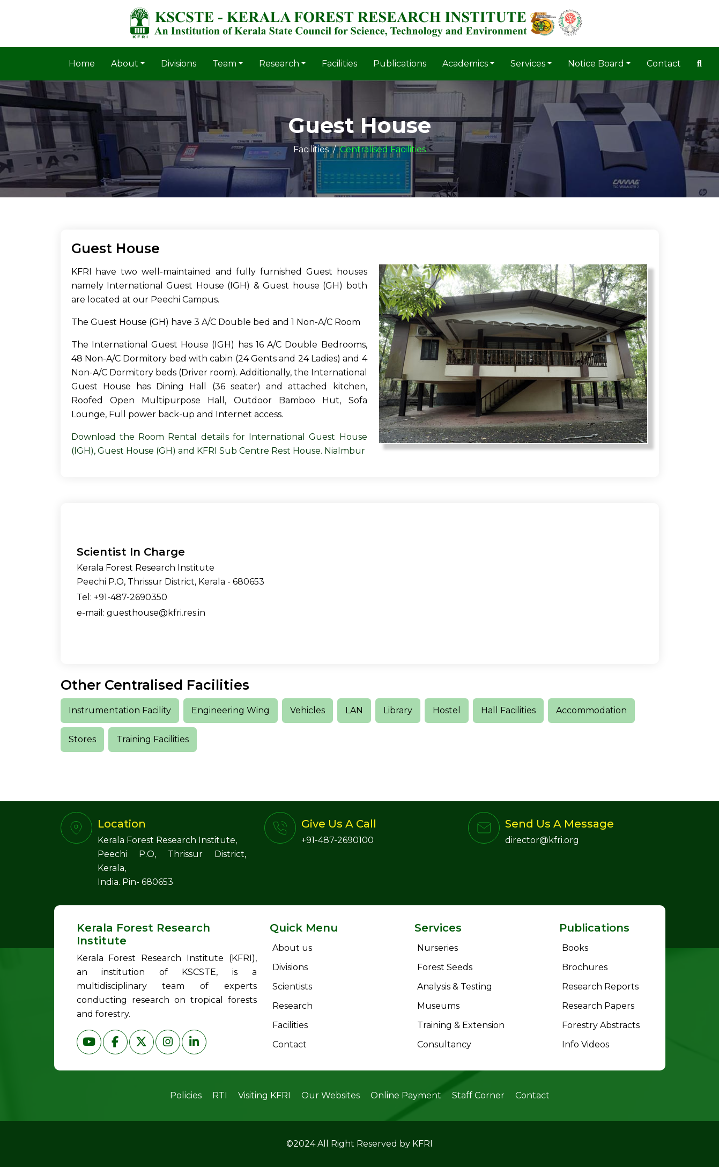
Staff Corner (478, 1095)
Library (397, 710)
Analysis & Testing (454, 986)
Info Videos (585, 1044)
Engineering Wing (230, 710)
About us (292, 948)
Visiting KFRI (264, 1095)
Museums (438, 1006)
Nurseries (437, 948)
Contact (664, 63)
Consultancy (444, 1044)
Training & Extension (461, 1025)
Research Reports (600, 986)
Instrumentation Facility (120, 710)
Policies (186, 1095)
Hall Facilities (508, 710)
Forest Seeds (444, 967)
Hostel (447, 710)
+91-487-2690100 (337, 840)
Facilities (339, 63)
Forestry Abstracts (601, 1025)
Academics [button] (465, 63)
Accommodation (591, 710)
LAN (354, 710)
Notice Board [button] (596, 63)
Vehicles (307, 710)
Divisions (178, 63)
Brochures (584, 967)
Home (82, 63)
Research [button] (279, 63)
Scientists (292, 986)
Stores (82, 739)
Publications (399, 63)
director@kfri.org (542, 840)
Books (575, 948)
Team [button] (224, 63)
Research (292, 1006)
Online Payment (405, 1095)
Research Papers (598, 1006)
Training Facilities (152, 739)
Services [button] (527, 63)
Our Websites (330, 1095)
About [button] (124, 63)
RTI (219, 1095)
